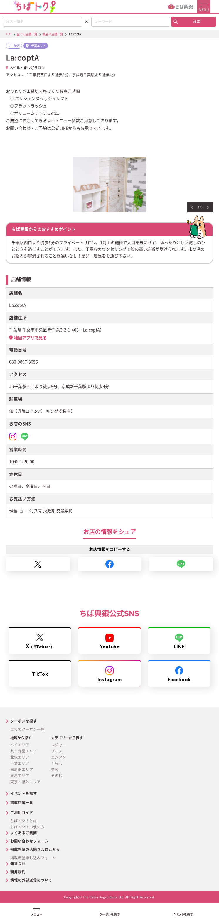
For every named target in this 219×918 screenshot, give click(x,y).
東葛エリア (19, 775)
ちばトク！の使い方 (27, 827)
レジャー (58, 745)
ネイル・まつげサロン (27, 68)
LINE (179, 642)
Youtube (109, 642)
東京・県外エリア (25, 782)
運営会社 (18, 863)
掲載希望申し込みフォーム (33, 858)
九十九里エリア (23, 751)
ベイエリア (19, 745)
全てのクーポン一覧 (27, 729)
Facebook (179, 674)
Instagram (109, 674)
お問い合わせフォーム (29, 841)
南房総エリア (21, 769)
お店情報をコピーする (109, 549)
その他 (57, 775)
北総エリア (19, 757)
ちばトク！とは (23, 821)
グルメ (57, 751)
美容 (55, 769)
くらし (57, 763)
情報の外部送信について (31, 880)
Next (208, 207)
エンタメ (58, 757)
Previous (192, 207)
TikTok (40, 674)
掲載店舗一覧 (21, 802)
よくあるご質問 (23, 833)
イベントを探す (23, 793)
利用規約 (18, 872)
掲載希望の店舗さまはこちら (35, 849)
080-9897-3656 (23, 362)
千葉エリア (19, 763)
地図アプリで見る (30, 338)
